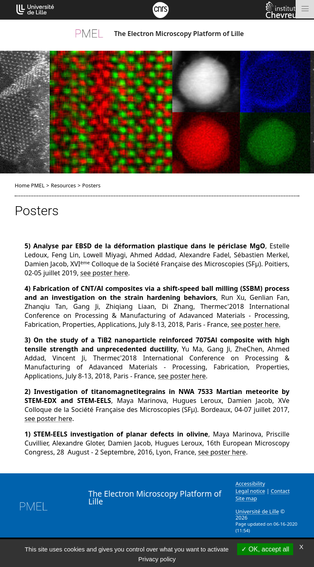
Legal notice (250, 491)
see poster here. (255, 324)
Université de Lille (257, 511)
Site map (246, 498)
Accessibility (250, 483)
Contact (280, 491)
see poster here (104, 272)
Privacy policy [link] (157, 559)
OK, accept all (265, 549)
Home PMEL (30, 185)
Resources (63, 185)
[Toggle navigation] (305, 9)
